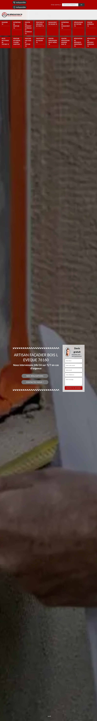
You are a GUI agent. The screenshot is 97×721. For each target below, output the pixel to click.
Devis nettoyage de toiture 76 (5, 41)
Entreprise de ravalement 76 (65, 25)
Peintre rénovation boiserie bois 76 (65, 41)
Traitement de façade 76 (40, 40)
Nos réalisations (34, 376)
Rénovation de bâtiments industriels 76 (78, 42)
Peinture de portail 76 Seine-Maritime (16, 41)
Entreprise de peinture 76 (17, 25)
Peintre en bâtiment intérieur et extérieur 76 (28, 28)
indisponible (19, 2)
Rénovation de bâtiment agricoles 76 (91, 42)
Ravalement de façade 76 (52, 23)
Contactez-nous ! (35, 382)
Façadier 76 (5, 23)
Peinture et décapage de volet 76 (40, 24)
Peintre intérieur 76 (90, 24)
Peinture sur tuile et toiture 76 (28, 42)
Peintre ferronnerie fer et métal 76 (52, 41)
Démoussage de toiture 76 (78, 24)
